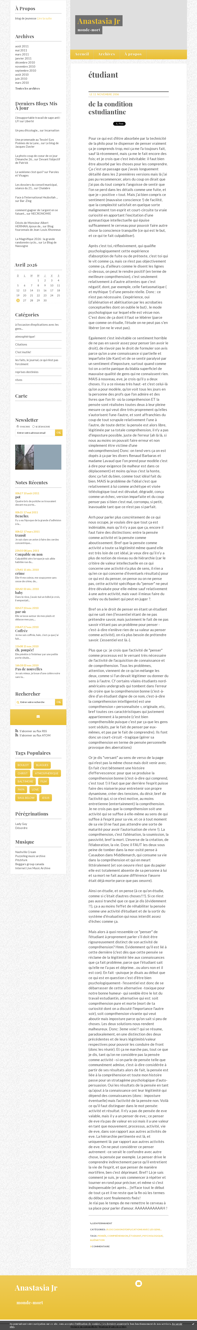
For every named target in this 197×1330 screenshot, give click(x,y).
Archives (106, 53)
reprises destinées (26, 372)
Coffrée (21, 630)
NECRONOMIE (41, 213)
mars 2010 (22, 82)
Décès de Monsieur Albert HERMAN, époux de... (31, 224)
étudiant (135, 1235)
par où (20, 611)
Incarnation (51, 130)
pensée (102, 1235)
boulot (23, 765)
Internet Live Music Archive (32, 868)
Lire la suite (44, 18)
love (35, 789)
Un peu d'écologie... (27, 130)
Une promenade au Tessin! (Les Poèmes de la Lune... (34, 141)
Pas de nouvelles (28, 669)
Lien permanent (101, 1223)
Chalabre (44, 188)
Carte (21, 396)
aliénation (97, 1240)
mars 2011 (22, 54)
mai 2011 (21, 50)
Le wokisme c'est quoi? (29, 172)
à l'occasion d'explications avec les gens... (134, 1229)
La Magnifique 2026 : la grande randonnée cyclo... (35, 240)
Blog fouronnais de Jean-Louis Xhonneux (38, 227)
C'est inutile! (23, 352)
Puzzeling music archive (30, 856)
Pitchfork (21, 860)
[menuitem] (82, 54)
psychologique (152, 1235)
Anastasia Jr (99, 21)
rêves (18, 379)
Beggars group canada (29, 864)
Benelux (22, 516)
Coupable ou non (29, 554)
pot (17, 497)
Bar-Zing (26, 200)
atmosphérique (46, 773)
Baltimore (25, 781)
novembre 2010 (25, 66)
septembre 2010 (25, 70)
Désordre (21, 828)
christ (23, 773)
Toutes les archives (27, 88)
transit (20, 535)
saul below (26, 797)
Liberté (29, 121)
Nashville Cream (25, 852)
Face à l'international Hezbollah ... (36, 197)
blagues (42, 765)
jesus (45, 797)
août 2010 (22, 74)
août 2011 (22, 46)
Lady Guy (21, 824)
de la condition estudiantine (110, 107)
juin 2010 (21, 78)
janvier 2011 (23, 58)
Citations (21, 344)
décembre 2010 (25, 62)
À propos (133, 53)
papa (21, 789)
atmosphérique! (25, 336)
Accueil (82, 53)
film (44, 781)
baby (19, 592)
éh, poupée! (24, 650)
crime (20, 573)
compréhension (117, 1235)
